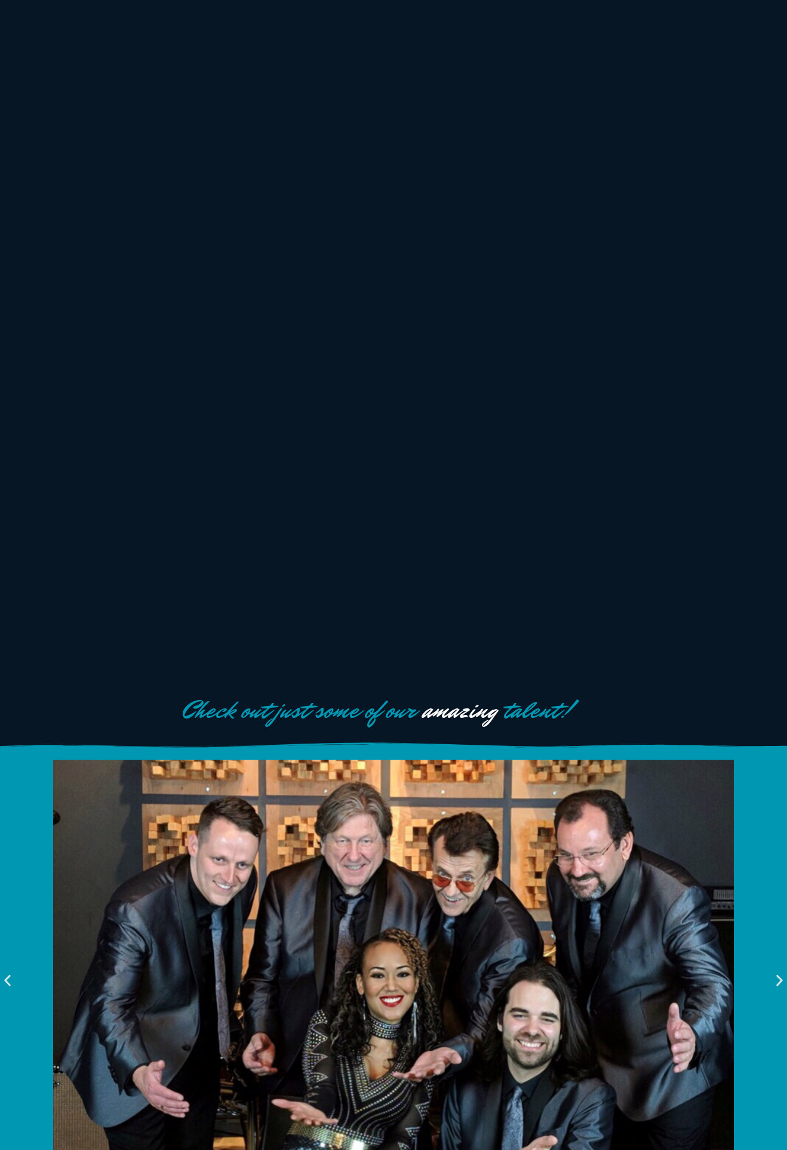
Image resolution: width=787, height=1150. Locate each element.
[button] (7, 980)
